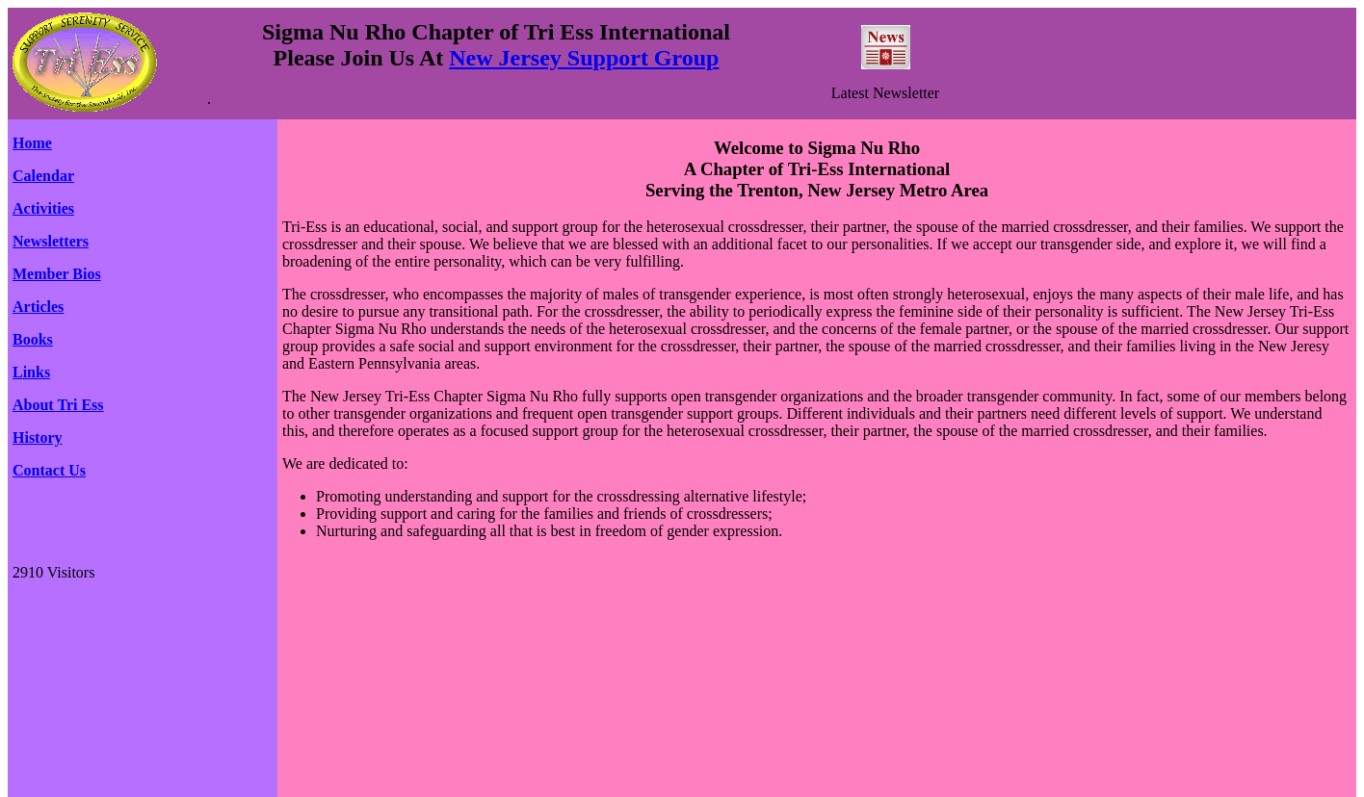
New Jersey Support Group (584, 57)
